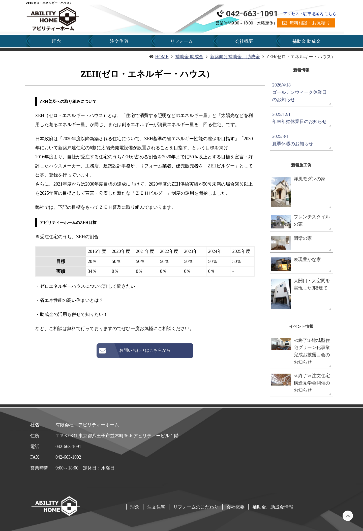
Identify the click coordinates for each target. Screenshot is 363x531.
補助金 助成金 (306, 41)
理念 (56, 41)
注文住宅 (119, 41)
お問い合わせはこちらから (145, 350)
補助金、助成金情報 (272, 507)
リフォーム (181, 41)
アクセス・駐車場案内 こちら (310, 13)
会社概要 (244, 41)
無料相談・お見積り (309, 22)
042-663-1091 (252, 13)
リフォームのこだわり (196, 507)
